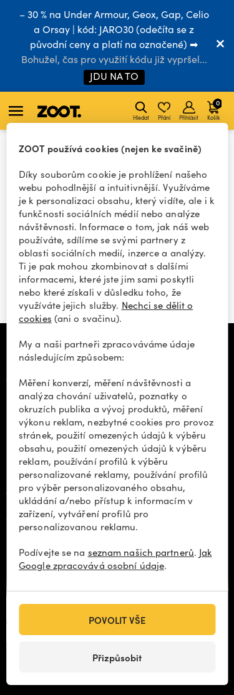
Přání (164, 111)
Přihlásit (188, 111)
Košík (214, 109)
